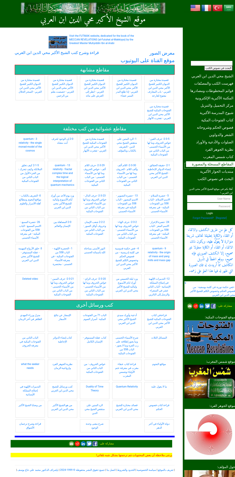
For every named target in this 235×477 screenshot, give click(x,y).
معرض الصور (162, 53)
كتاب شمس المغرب (218, 157)
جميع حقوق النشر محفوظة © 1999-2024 (82, 469)
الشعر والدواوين (221, 135)
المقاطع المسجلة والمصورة (212, 164)
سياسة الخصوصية (146, 469)
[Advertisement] (209, 35)
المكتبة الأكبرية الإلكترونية (214, 98)
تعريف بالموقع (165, 469)
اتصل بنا (111, 469)
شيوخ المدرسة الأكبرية (216, 113)
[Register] (221, 218)
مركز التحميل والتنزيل (217, 105)
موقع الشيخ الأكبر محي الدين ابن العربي (93, 19)
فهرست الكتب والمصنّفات (213, 83)
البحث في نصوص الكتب (218, 68)
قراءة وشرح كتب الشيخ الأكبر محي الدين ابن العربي (57, 52)
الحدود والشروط (126, 469)
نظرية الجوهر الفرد (219, 149)
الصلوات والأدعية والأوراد (214, 142)
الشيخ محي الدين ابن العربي (212, 76)
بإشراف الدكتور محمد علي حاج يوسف (37, 469)
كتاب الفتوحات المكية (217, 120)
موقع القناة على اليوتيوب (148, 60)
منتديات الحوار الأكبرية (216, 171)
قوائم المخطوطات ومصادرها (211, 91)
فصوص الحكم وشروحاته (215, 127)
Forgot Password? (203, 218)
